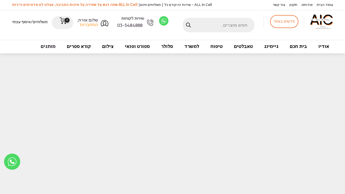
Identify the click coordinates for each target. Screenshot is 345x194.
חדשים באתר (284, 21)
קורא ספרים (79, 46)
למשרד (191, 46)
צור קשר (279, 5)
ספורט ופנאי (137, 46)
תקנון (293, 5)
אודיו (323, 46)
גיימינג (271, 46)
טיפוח (217, 46)
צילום (107, 46)
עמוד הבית (325, 5)
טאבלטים (243, 46)
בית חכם (298, 46)
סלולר (167, 46)
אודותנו (307, 5)
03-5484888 (130, 25)
